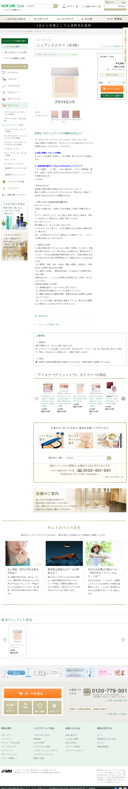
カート (100, 735)
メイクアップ (6, 739)
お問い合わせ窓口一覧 (114, 477)
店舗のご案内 (38, 758)
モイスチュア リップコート (14, 164)
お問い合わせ (70, 743)
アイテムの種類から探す (15, 58)
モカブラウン (77, 116)
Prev (37, 398)
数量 (101, 83)
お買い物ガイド (71, 735)
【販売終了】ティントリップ (14, 175)
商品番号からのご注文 (106, 739)
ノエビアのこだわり (41, 735)
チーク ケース (9, 160)
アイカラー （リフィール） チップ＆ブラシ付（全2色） (15, 143)
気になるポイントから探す (16, 52)
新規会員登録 (102, 746)
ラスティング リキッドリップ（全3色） (14, 130)
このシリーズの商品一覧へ (114, 46)
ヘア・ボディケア (8, 746)
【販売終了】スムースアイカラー (15, 169)
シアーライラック (66, 117)
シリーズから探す (12, 47)
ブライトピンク (56, 117)
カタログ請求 (38, 743)
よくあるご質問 (71, 739)
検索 (109, 458)
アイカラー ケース (11, 149)
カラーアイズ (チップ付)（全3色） (15, 120)
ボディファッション (9, 754)
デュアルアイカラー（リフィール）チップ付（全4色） (15, 137)
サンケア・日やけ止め (10, 743)
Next (123, 398)
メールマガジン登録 (41, 746)
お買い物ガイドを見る (117, 714)
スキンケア (6, 735)
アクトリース (40, 31)
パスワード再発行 (72, 746)
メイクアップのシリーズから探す (21, 31)
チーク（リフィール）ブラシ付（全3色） (15, 154)
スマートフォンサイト (74, 750)
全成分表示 (43, 316)
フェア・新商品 (7, 758)
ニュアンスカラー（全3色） (14, 125)
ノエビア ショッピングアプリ (45, 750)
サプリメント (6, 750)
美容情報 (37, 739)
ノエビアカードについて (43, 754)
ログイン (101, 743)
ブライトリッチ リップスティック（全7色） (14, 113)
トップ (3, 31)
